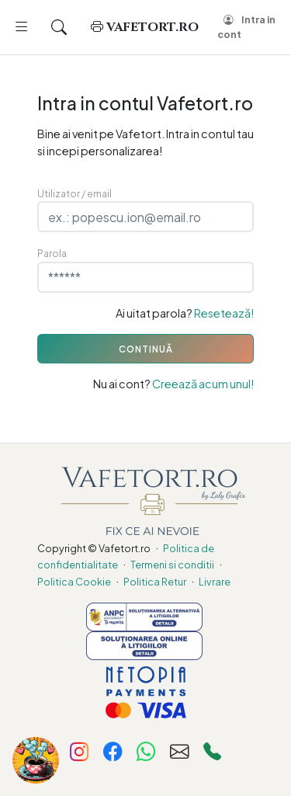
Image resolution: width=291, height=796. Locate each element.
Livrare (214, 581)
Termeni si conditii (172, 564)
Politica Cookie (74, 581)
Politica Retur (154, 581)
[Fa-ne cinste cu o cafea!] (35, 760)
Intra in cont (246, 26)
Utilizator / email (74, 193)
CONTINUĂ (146, 349)
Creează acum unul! (203, 384)
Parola (52, 253)
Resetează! (224, 313)
